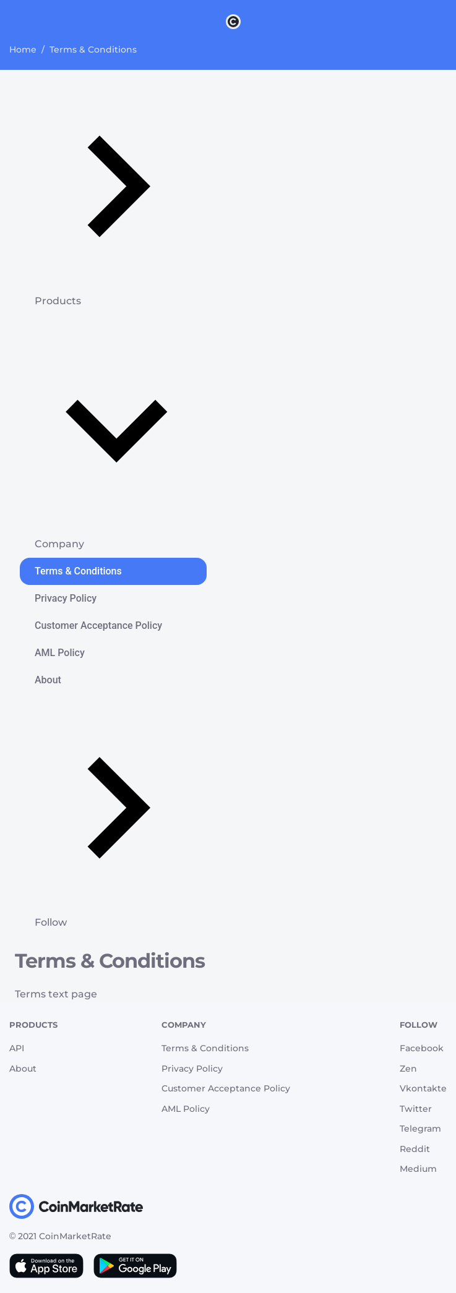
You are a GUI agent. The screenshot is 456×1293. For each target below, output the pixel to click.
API (16, 1048)
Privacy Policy (66, 598)
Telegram (420, 1128)
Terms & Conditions (78, 571)
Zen (408, 1068)
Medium (418, 1168)
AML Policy (60, 653)
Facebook (422, 1048)
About (48, 680)
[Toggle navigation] (17, 21)
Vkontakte (423, 1088)
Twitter (416, 1108)
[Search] (448, 21)
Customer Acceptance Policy (98, 625)
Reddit (415, 1148)
